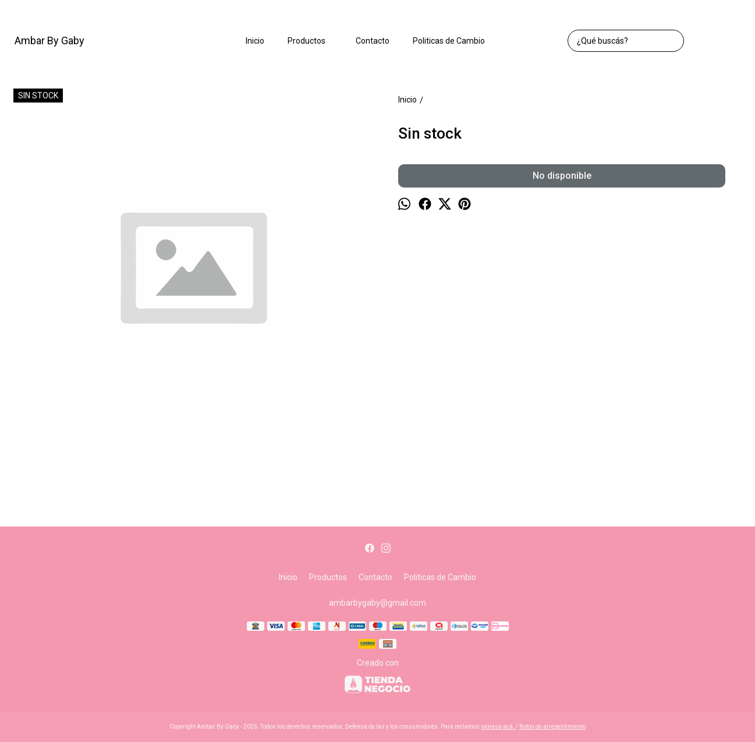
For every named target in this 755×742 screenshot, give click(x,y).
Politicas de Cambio (449, 40)
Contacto (372, 40)
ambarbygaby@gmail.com (377, 602)
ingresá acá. (498, 726)
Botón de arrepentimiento (552, 726)
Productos (312, 41)
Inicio (255, 40)
